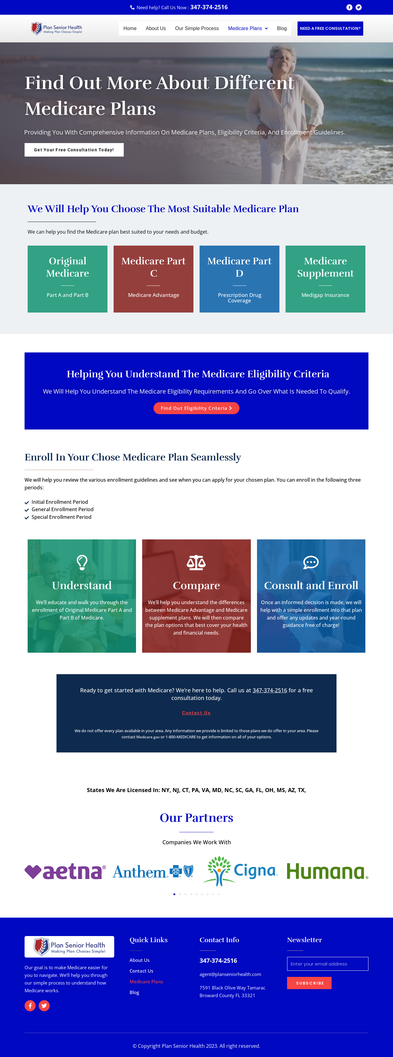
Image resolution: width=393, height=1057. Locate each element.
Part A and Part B (67, 294)
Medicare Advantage (153, 294)
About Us (156, 28)
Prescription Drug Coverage (239, 297)
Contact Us (141, 970)
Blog (282, 28)
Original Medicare (67, 267)
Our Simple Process (197, 28)
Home (130, 28)
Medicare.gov (148, 737)
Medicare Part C (153, 267)
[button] (248, 28)
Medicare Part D (239, 267)
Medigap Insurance (325, 294)
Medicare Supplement (325, 267)
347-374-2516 (270, 690)
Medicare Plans (248, 28)
